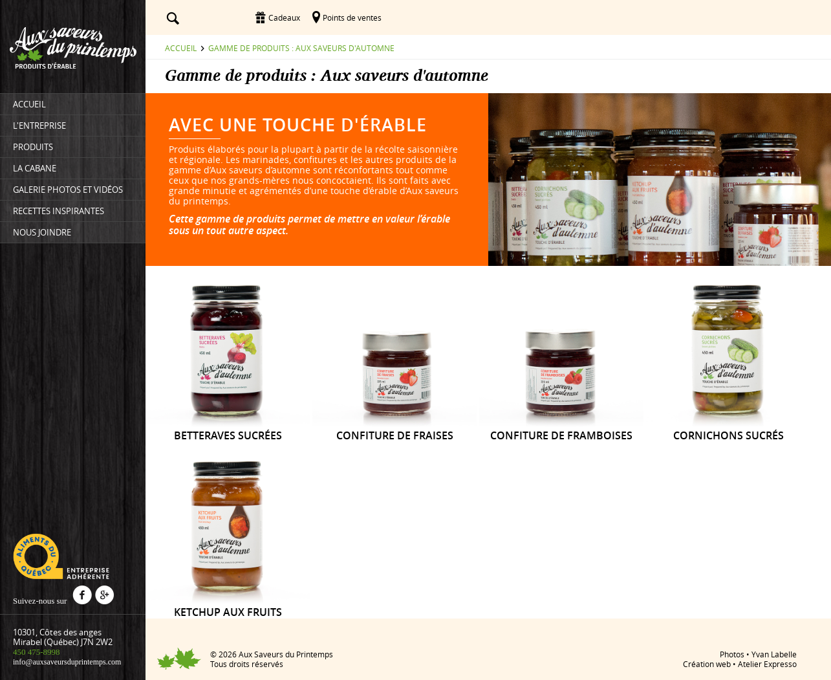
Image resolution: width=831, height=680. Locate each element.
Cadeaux (284, 17)
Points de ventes (352, 17)
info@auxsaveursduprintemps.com (67, 661)
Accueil (181, 48)
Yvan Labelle (774, 654)
